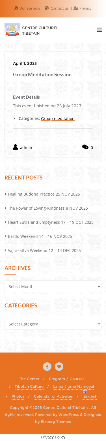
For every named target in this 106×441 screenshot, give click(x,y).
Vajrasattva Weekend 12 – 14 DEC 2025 (44, 250)
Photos (18, 396)
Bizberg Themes (56, 421)
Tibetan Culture (29, 386)
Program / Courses (67, 378)
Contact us (57, 8)
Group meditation (58, 118)
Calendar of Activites (53, 396)
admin (22, 147)
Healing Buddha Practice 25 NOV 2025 (44, 194)
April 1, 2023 (25, 63)
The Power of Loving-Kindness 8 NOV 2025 (48, 208)
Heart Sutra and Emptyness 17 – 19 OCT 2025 (51, 222)
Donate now (27, 8)
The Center (29, 378)
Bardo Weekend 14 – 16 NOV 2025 (40, 236)
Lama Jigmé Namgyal (73, 386)
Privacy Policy (53, 437)
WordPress (69, 414)
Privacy (82, 8)
